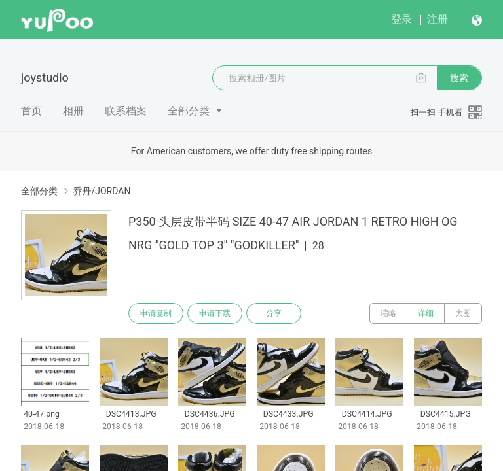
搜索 (459, 78)
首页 (31, 111)
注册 (437, 19)
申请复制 (156, 313)
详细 (426, 313)
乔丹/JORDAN (101, 191)
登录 (401, 19)
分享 (274, 313)
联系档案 (126, 111)
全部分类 (189, 111)
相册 (73, 111)
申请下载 (215, 313)
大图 (463, 313)
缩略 (388, 313)
